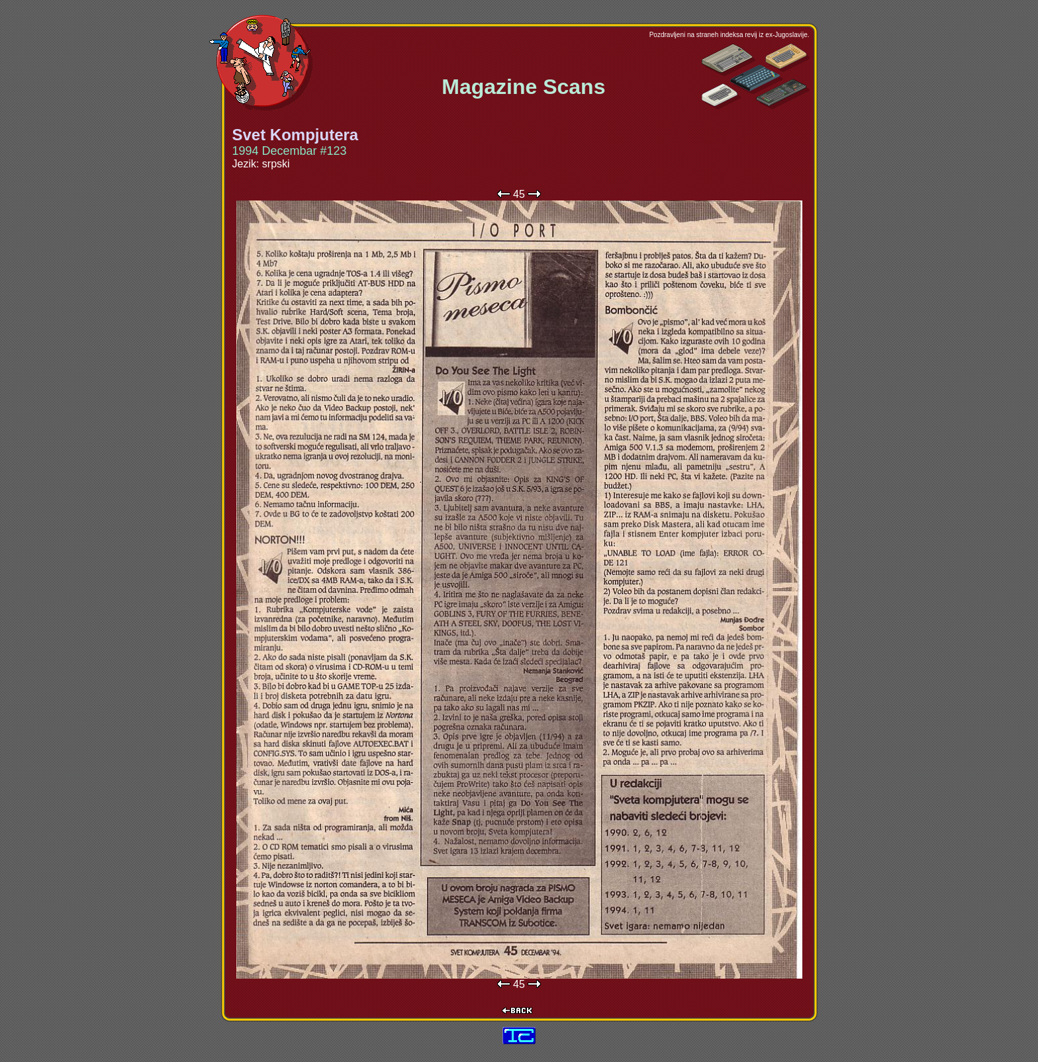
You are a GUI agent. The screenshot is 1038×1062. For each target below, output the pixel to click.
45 (519, 194)
